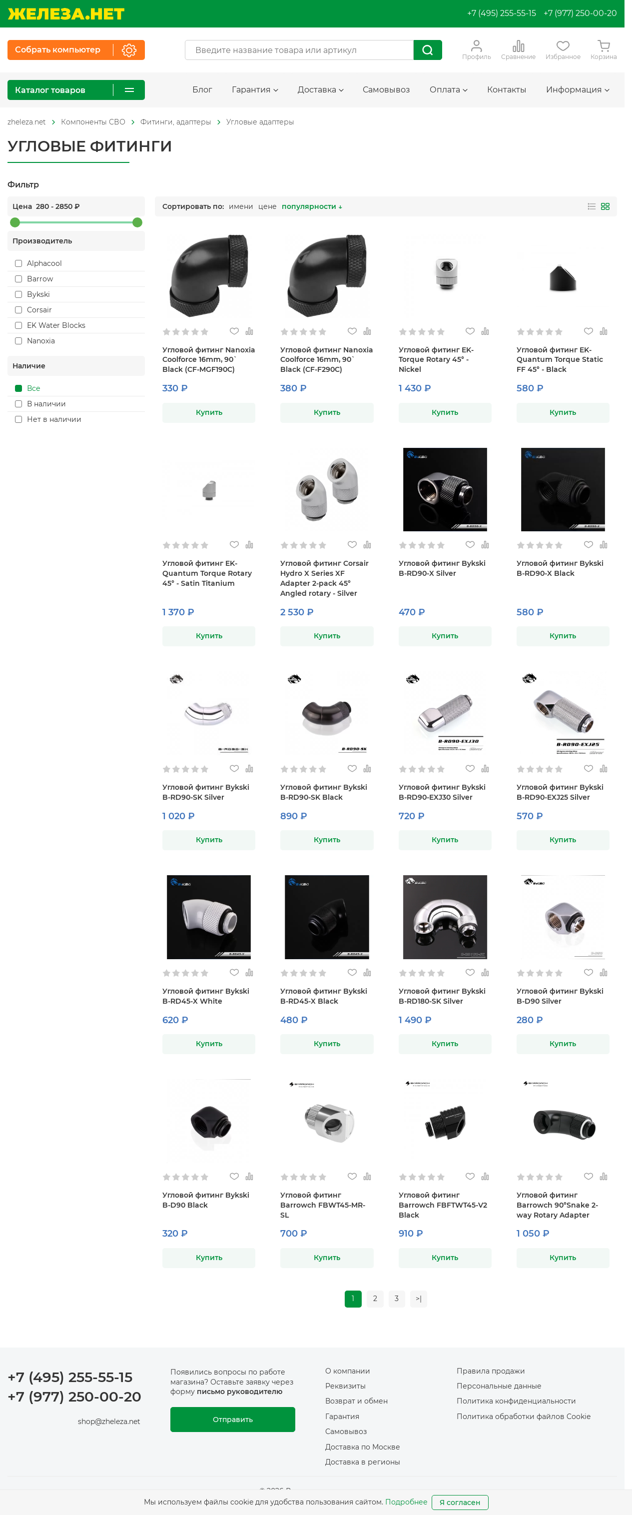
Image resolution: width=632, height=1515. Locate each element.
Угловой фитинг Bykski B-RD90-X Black (560, 568)
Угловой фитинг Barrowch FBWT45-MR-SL (322, 1205)
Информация (578, 89)
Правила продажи (491, 1371)
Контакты (507, 89)
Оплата (449, 89)
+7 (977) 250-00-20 (580, 13)
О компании (347, 1371)
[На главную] (65, 13)
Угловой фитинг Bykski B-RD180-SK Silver (442, 996)
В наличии (40, 403)
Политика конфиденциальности (516, 1401)
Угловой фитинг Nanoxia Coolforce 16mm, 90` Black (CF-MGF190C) (208, 359)
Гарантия (255, 89)
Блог (202, 89)
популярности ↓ (312, 206)
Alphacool (38, 263)
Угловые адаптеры (260, 121)
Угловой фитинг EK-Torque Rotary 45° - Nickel (436, 359)
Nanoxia (35, 340)
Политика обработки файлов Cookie (524, 1416)
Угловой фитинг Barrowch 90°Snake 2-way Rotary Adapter (557, 1205)
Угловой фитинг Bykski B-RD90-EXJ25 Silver (560, 792)
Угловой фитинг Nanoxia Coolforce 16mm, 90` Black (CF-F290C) (326, 359)
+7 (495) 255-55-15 (501, 13)
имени (241, 206)
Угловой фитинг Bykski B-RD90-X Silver (442, 568)
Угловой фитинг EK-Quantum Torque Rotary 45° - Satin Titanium (207, 573)
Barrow (34, 278)
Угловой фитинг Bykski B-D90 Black (205, 1200)
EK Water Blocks (50, 325)
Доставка (321, 89)
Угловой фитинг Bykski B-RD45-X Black (323, 996)
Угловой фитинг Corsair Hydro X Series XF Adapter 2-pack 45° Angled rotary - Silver (324, 578)
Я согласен (460, 1502)
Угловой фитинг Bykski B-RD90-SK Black (323, 792)
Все (27, 388)
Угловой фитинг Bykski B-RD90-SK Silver (205, 792)
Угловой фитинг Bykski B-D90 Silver (560, 996)
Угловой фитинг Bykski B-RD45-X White (205, 996)
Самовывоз (386, 89)
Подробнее (406, 1502)
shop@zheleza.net (109, 1421)
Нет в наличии (48, 419)
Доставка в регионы (362, 1462)
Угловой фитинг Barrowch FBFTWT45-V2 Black (443, 1205)
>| (419, 1298)
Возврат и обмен (356, 1401)
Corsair (33, 309)
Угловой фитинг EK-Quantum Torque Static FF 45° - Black (560, 359)
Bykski (32, 294)
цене (267, 206)
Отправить (233, 1420)
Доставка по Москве (362, 1447)
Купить (209, 412)
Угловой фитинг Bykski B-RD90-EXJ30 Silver (442, 792)
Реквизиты (345, 1386)
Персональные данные (499, 1386)
